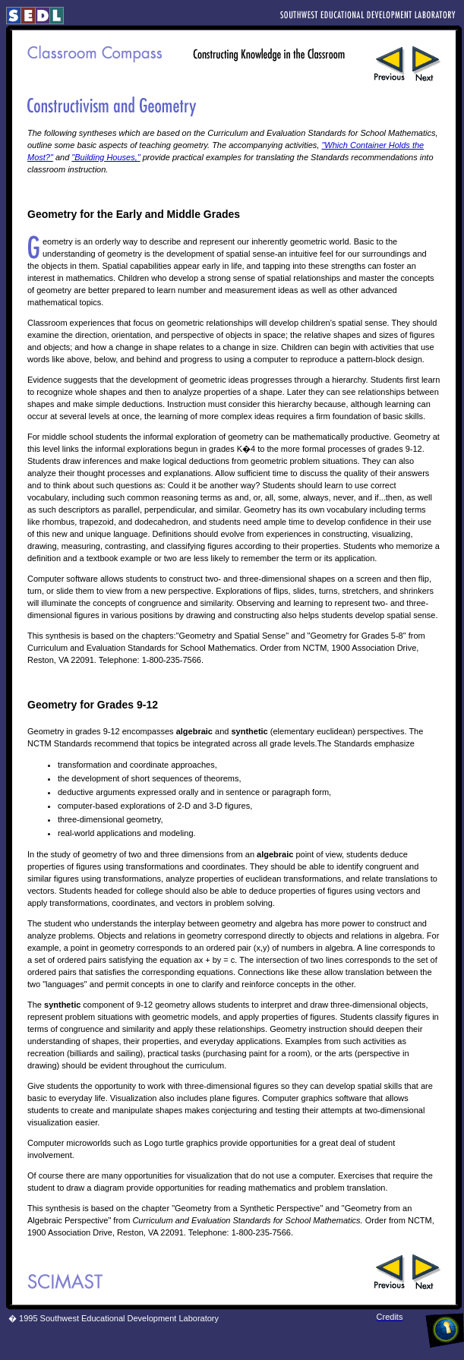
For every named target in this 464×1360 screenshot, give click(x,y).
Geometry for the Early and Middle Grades (133, 214)
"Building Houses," (105, 157)
